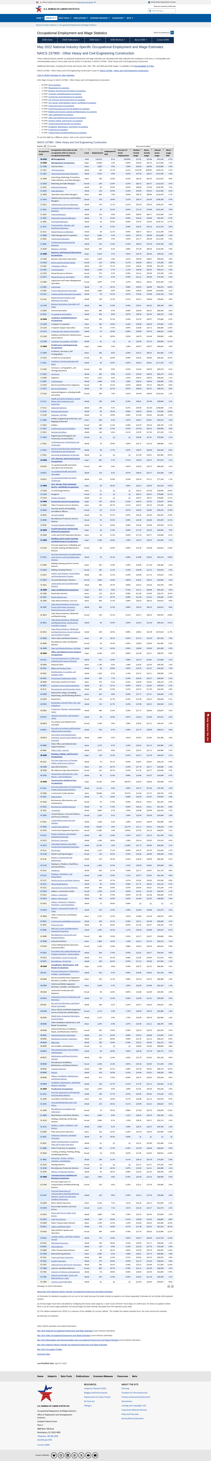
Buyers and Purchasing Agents (63, 262)
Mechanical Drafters (59, 432)
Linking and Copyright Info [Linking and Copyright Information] (134, 1405)
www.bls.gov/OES (44, 1439)
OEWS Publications (70, 39)
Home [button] (39, 18)
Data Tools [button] (64, 18)
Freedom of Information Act (135, 1392)
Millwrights (55, 1042)
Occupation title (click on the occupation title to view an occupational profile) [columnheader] (64, 153)
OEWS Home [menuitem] (47, 39)
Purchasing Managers (59, 221)
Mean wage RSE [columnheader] (168, 153)
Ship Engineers (57, 1246)
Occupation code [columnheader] (44, 152)
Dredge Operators (58, 1261)
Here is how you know (85, 2)
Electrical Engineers (59, 388)
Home (40, 1376)
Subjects (52, 1376)
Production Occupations (58, 129)
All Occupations (54, 85)
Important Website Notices (134, 1409)
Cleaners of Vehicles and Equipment (65, 1272)
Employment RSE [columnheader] (110, 152)
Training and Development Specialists (66, 294)
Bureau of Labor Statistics (46, 25)
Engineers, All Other (59, 415)
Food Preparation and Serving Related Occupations (69, 109)
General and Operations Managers (64, 173)
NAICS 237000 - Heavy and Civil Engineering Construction (124, 71)
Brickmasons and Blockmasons (63, 807)
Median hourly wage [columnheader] (136, 153)
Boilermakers (56, 796)
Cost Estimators (57, 269)
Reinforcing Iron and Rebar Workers (65, 880)
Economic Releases (103, 1376)
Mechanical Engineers (59, 411)
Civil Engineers (57, 381)
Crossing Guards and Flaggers (63, 525)
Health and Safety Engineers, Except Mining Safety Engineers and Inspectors (65, 401)
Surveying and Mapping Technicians (65, 455)
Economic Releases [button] (99, 18)
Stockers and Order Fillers (61, 1282)
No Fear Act (89, 1401)
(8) (101, 341)
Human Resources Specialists (63, 277)
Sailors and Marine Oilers (61, 1226)
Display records (46, 146)
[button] (168, 1286)
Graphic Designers (58, 498)
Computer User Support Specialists (65, 331)
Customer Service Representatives (65, 685)
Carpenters (55, 810)
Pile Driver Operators (59, 840)
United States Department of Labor (162, 2)
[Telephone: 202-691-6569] (58, 1436)
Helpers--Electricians (59, 898)
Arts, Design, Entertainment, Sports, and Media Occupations (72, 102)
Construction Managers (60, 239)
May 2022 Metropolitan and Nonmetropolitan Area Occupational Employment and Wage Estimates (78, 1340)
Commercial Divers (58, 1069)
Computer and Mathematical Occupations (64, 94)
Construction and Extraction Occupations (64, 123)
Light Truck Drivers (58, 1219)
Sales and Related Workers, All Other (66, 648)
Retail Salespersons (59, 597)
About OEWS (140, 39)
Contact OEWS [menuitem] (163, 39)
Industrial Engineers (59, 408)
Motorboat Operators (59, 1243)
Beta (134, 1376)
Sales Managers (57, 191)
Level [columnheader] (86, 153)
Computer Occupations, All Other (64, 341)
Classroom (122, 1376)
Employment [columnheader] (97, 153)
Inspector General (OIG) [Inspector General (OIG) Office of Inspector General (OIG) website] (95, 1388)
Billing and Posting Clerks (61, 668)
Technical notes (43, 1354)
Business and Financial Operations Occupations (67, 91)
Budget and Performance (95, 1392)
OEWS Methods (116, 39)
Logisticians (56, 287)
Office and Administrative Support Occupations (67, 118)
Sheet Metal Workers (59, 884)
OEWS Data (94, 39)
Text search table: (155, 146)
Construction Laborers (60, 826)
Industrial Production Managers (63, 218)
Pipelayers (55, 870)
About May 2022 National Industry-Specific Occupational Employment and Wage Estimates (75, 1292)
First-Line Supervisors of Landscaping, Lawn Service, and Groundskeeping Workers (66, 557)
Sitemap (125, 1388)
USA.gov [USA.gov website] (88, 1405)
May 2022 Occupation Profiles (49, 1349)
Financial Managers (58, 214)
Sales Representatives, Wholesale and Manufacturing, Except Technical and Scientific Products (65, 632)
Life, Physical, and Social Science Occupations (66, 100)
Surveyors (55, 374)
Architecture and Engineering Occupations (65, 97)
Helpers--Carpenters (59, 895)
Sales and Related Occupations (60, 114)
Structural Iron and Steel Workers (64, 887)
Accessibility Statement (133, 1418)
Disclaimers (127, 1401)
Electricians (55, 850)
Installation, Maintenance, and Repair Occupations (68, 126)
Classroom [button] (117, 18)
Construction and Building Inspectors (65, 921)
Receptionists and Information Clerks (66, 689)
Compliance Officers (59, 266)
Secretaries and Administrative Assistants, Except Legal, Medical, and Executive (66, 738)
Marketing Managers (59, 187)
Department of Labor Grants (97, 1397)
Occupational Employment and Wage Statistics (77, 25)
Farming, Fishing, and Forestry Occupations (65, 120)
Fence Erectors (57, 925)
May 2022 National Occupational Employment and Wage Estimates (65, 1331)
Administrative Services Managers (64, 204)
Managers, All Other (59, 249)
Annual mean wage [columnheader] (158, 153)
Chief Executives (57, 170)
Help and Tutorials (130, 1414)
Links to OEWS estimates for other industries (55, 75)
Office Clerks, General (60, 750)
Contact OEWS (43, 1445)
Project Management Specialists (64, 290)
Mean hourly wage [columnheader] (147, 153)
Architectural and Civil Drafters (63, 428)
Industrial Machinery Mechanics (63, 1035)
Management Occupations (58, 88)
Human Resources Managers (62, 231)
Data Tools (66, 1376)
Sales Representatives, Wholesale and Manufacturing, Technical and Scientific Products (64, 623)
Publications (82, 1376)
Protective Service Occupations (61, 106)
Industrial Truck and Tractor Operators (66, 1264)
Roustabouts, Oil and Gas (61, 961)
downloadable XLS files (144, 66)
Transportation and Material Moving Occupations (67, 132)
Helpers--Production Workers (63, 1171)
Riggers (54, 1072)
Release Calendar (160, 6)
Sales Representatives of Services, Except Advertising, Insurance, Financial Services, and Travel (65, 607)
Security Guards (57, 515)
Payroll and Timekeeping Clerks (63, 678)
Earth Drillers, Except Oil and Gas (64, 957)
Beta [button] (129, 18)
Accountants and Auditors (61, 314)
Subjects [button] (50, 18)
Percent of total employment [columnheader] (123, 153)
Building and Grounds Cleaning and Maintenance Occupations (72, 111)
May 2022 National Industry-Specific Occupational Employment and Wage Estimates (72, 1345)
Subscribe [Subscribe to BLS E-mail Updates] (172, 6)
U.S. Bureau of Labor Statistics (62, 9)
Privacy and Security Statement (136, 1397)
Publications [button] (79, 18)
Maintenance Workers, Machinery (64, 1039)
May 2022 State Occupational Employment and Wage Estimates (63, 1335)
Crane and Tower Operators (62, 1257)
